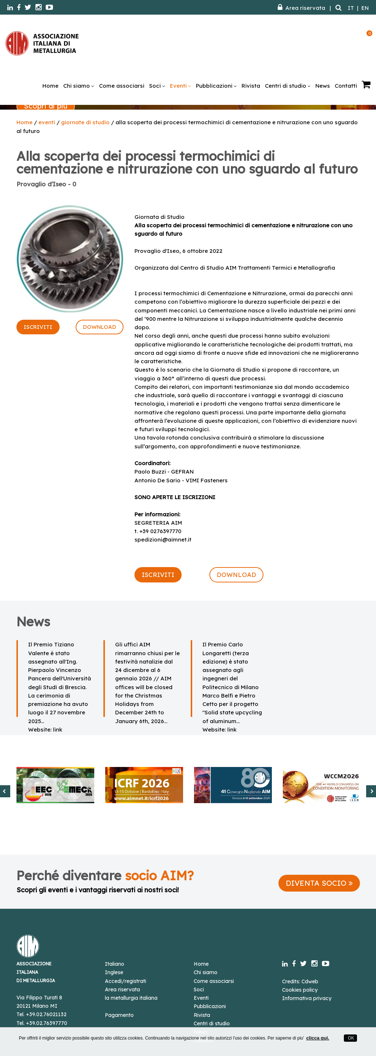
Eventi (180, 85)
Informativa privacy (306, 998)
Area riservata (301, 7)
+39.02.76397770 (46, 1023)
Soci (157, 85)
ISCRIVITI (38, 326)
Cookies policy (300, 990)
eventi (46, 122)
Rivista (251, 85)
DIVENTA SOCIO (319, 883)
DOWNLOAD (99, 326)
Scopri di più (46, 105)
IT (351, 7)
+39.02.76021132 (46, 1014)
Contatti (346, 85)
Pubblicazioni (216, 85)
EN (365, 7)
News (322, 85)
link (57, 729)
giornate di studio (85, 122)
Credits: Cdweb (300, 981)
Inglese (114, 972)
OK (350, 1038)
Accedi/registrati (125, 981)
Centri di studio (288, 85)
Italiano (114, 964)
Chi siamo (78, 85)
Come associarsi (121, 85)
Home (50, 85)
